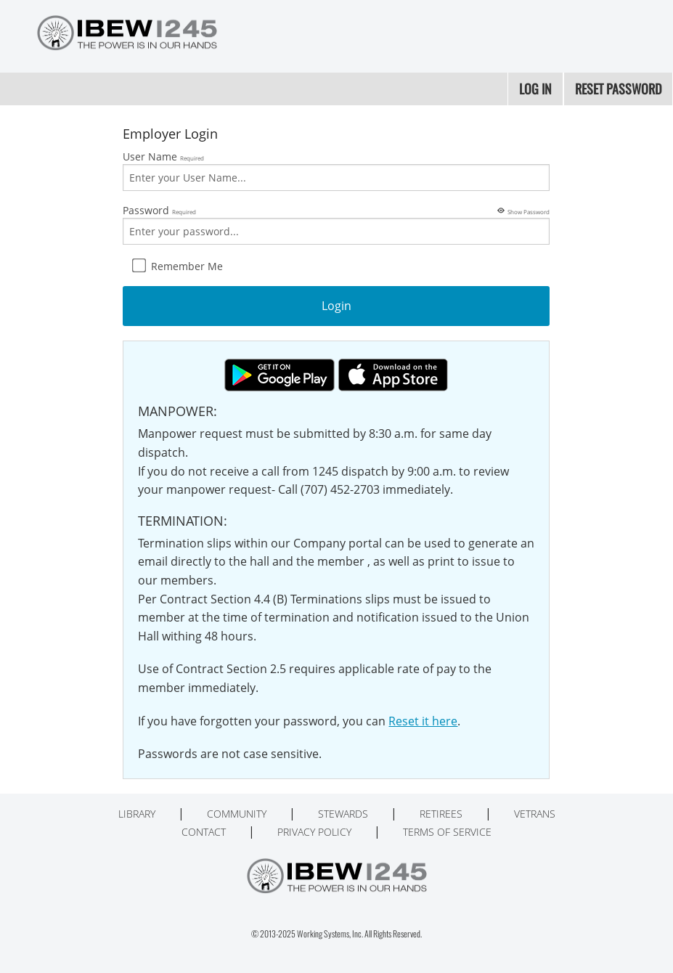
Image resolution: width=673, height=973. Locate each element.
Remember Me (177, 265)
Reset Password (618, 88)
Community (236, 814)
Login (336, 306)
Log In (535, 88)
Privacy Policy (314, 832)
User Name (336, 170)
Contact (203, 832)
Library (136, 814)
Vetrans (534, 814)
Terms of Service (447, 832)
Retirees (441, 814)
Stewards (343, 814)
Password (336, 224)
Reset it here (422, 721)
